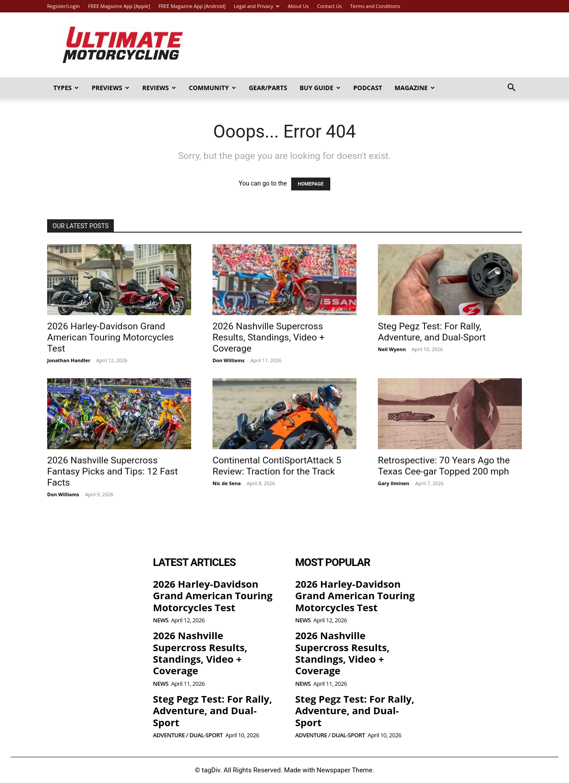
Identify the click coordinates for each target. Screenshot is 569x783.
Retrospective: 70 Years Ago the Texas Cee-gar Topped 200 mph (444, 466)
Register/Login (63, 6)
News (160, 620)
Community (212, 87)
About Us (298, 6)
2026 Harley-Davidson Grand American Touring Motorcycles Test (110, 337)
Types (66, 87)
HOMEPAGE (311, 184)
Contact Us (329, 6)
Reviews (159, 87)
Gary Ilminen (393, 483)
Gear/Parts (268, 87)
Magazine (415, 87)
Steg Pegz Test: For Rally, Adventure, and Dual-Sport (432, 332)
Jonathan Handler (68, 360)
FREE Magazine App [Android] (191, 6)
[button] (511, 88)
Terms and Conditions (375, 6)
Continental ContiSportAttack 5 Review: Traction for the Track (276, 466)
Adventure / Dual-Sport (188, 735)
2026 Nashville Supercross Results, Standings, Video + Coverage (268, 337)
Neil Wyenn (392, 349)
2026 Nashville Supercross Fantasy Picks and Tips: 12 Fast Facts (112, 471)
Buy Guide (320, 87)
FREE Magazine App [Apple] (119, 6)
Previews (110, 87)
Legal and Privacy (256, 6)
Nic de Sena (226, 483)
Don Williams (228, 360)
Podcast (367, 87)
